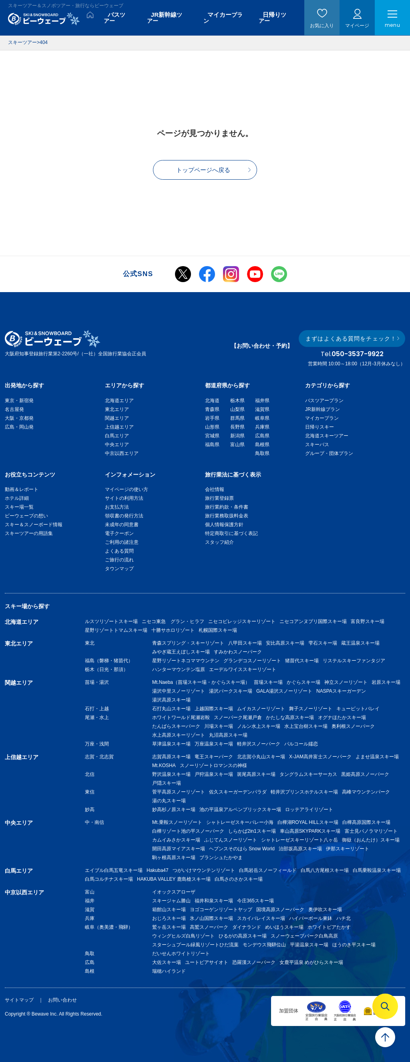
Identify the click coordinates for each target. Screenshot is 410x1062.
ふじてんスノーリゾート (230, 840)
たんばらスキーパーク (176, 726)
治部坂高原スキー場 (300, 849)
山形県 (212, 427)
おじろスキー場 (169, 918)
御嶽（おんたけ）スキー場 (371, 840)
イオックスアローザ (173, 892)
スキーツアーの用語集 (29, 533)
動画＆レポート (21, 489)
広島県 (262, 436)
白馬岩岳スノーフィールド (268, 870)
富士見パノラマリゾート (371, 831)
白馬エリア (117, 436)
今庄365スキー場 (255, 901)
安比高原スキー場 (285, 643)
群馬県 (237, 418)
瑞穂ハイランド (169, 971)
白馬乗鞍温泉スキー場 (377, 870)
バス (114, 17)
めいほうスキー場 (284, 927)
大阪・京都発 (19, 418)
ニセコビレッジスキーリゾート (241, 621)
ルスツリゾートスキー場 (111, 621)
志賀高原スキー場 (171, 756)
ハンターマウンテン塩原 (178, 669)
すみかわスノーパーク (238, 652)
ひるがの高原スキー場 (243, 936)
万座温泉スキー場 (214, 744)
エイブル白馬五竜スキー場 (114, 870)
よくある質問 (119, 551)
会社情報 (214, 489)
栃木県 (237, 400)
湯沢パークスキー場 (230, 691)
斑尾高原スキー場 (256, 774)
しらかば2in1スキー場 (252, 831)
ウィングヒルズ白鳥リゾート (183, 936)
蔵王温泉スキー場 (360, 643)
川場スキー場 (218, 726)
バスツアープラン (324, 400)
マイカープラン (322, 418)
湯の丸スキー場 (169, 801)
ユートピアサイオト (206, 962)
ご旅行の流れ (119, 560)
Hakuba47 (158, 870)
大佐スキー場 (166, 962)
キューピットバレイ (358, 708)
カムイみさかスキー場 (176, 840)
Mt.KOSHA (164, 765)
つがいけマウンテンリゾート (204, 870)
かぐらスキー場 (303, 682)
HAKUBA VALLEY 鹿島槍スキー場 (174, 879)
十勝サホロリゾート (173, 630)
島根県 (262, 444)
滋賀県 (262, 409)
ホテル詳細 (17, 498)
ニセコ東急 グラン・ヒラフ (173, 621)
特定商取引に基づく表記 (231, 533)
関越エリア (117, 418)
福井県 (262, 400)
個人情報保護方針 (224, 524)
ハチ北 (343, 918)
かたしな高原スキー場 (290, 717)
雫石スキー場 (322, 643)
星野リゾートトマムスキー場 (116, 630)
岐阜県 (262, 418)
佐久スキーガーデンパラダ (238, 792)
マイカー (223, 17)
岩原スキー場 (386, 682)
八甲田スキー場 (245, 643)
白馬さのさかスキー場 (239, 879)
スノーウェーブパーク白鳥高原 (307, 936)
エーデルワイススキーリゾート (242, 669)
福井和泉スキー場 (214, 901)
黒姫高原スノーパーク (365, 774)
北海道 (212, 400)
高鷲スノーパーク (209, 927)
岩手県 (212, 418)
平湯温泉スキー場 (309, 945)
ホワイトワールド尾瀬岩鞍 (181, 717)
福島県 (212, 444)
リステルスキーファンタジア (354, 660)
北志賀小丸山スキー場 (261, 756)
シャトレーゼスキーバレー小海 (239, 822)
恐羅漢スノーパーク (253, 962)
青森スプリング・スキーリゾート (188, 643)
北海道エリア (119, 400)
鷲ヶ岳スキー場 (169, 927)
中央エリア (117, 444)
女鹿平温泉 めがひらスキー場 (311, 962)
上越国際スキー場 (214, 708)
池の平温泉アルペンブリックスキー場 (240, 809)
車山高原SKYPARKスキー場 (310, 831)
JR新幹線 (164, 17)
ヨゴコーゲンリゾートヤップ (221, 909)
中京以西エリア (122, 453)
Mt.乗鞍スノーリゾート (177, 822)
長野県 (237, 427)
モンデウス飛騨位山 (264, 945)
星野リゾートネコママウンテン (185, 660)
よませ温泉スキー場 (377, 756)
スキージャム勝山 (171, 901)
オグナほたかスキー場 (342, 717)
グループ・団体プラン (329, 453)
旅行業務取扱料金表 (226, 516)
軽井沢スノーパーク (258, 744)
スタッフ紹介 (219, 542)
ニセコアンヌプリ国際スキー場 (313, 621)
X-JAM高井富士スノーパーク (320, 756)
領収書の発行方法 (124, 516)
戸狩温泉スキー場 (214, 774)
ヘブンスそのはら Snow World (242, 849)
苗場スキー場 (268, 682)
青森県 (212, 409)
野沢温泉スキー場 (171, 774)
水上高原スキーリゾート (178, 735)
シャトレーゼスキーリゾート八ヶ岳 (299, 840)
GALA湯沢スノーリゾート (284, 691)
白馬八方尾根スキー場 (325, 870)
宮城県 (212, 436)
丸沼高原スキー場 (228, 735)
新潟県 (237, 436)
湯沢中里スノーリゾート (178, 691)
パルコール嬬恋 (301, 744)
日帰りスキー (319, 427)
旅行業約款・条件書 (226, 507)
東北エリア (117, 409)
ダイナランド (246, 927)
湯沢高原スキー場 (171, 700)
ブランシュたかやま (221, 857)
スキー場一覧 (19, 507)
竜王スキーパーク (214, 756)
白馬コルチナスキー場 (109, 879)
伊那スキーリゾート (347, 849)
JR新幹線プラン (322, 409)
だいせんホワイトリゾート (181, 953)
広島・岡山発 (19, 427)
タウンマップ (119, 568)
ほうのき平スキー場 (354, 945)
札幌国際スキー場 (218, 630)
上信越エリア (119, 427)
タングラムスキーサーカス (308, 774)
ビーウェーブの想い (26, 516)
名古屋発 (14, 409)
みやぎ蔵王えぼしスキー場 (181, 652)
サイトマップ (19, 1000)
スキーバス (317, 444)
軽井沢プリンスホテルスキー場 (304, 792)
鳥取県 (262, 453)
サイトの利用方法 (124, 498)
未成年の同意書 (122, 524)
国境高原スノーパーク (280, 909)
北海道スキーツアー (326, 436)
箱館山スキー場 (169, 909)
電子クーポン (119, 533)
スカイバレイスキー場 (261, 918)
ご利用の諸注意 (122, 542)
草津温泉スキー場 (171, 744)
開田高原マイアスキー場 (178, 849)
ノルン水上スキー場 (258, 726)
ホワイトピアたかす (329, 927)
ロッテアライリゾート (309, 809)
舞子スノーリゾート (310, 708)
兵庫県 (262, 427)
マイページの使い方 (126, 489)
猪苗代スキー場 (302, 660)
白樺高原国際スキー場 (366, 822)
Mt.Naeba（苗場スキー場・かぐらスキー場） (201, 682)
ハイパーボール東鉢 (310, 918)
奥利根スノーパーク (353, 726)
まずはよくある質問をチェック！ (350, 338)
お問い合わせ (62, 1000)
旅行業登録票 (219, 498)
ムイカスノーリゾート (261, 708)
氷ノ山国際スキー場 (211, 918)
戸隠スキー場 (166, 783)
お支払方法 (117, 507)
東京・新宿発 (19, 400)
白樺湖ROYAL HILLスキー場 (307, 822)
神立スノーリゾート (346, 682)
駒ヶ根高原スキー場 (173, 857)
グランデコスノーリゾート (252, 660)
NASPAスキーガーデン (341, 691)
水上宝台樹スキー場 (306, 726)
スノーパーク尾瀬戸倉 (238, 717)
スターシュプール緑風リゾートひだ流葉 (195, 945)
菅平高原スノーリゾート (178, 792)
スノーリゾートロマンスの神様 (213, 765)
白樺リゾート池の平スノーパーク (188, 831)
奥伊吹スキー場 (327, 909)
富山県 (237, 444)
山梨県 (237, 409)
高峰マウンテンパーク (366, 792)
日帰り (272, 17)
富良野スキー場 (367, 621)
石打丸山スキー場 (171, 708)
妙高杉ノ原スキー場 (173, 809)
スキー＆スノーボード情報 (33, 524)
